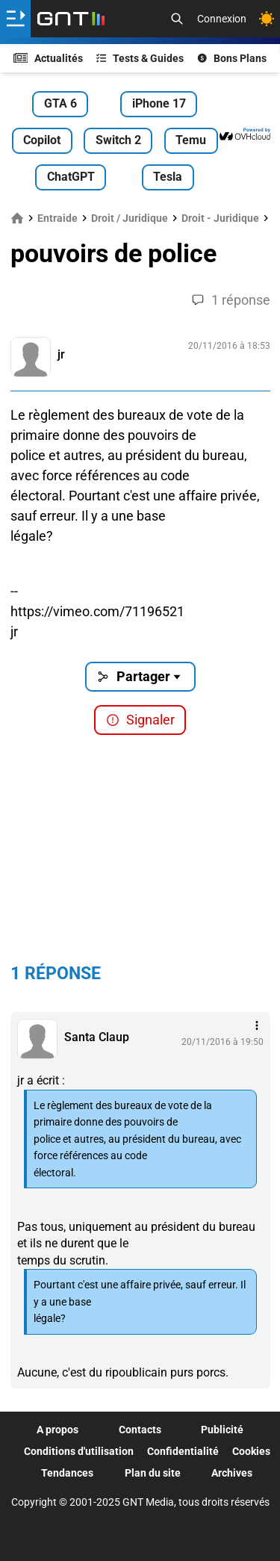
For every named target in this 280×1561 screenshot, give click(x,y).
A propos (57, 1430)
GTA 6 (60, 103)
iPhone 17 (159, 103)
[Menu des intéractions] (257, 1025)
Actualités (48, 58)
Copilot (41, 140)
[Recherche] (177, 18)
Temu (190, 140)
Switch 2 (118, 140)
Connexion (221, 19)
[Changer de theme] (266, 18)
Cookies (251, 1451)
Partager (140, 676)
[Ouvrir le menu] (15, 18)
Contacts (140, 1430)
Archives (231, 1473)
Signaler (140, 719)
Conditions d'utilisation (79, 1451)
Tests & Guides (140, 58)
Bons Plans (232, 58)
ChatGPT (71, 177)
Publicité (222, 1430)
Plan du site (153, 1473)
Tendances (67, 1473)
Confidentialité (183, 1451)
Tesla (167, 177)
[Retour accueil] (71, 18)
